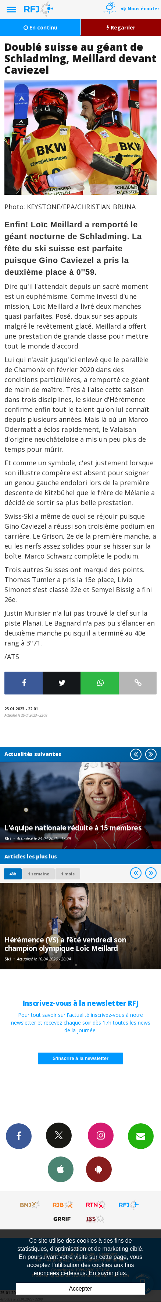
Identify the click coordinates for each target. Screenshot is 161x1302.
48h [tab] (12, 873)
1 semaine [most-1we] (38, 873)
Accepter (80, 1288)
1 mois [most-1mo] (68, 873)
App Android (99, 1169)
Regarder (121, 27)
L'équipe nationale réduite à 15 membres (73, 827)
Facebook (19, 1135)
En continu (40, 27)
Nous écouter (144, 9)
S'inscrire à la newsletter (80, 1058)
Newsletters (141, 1135)
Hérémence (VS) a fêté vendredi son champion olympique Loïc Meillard (65, 943)
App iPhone (61, 1169)
